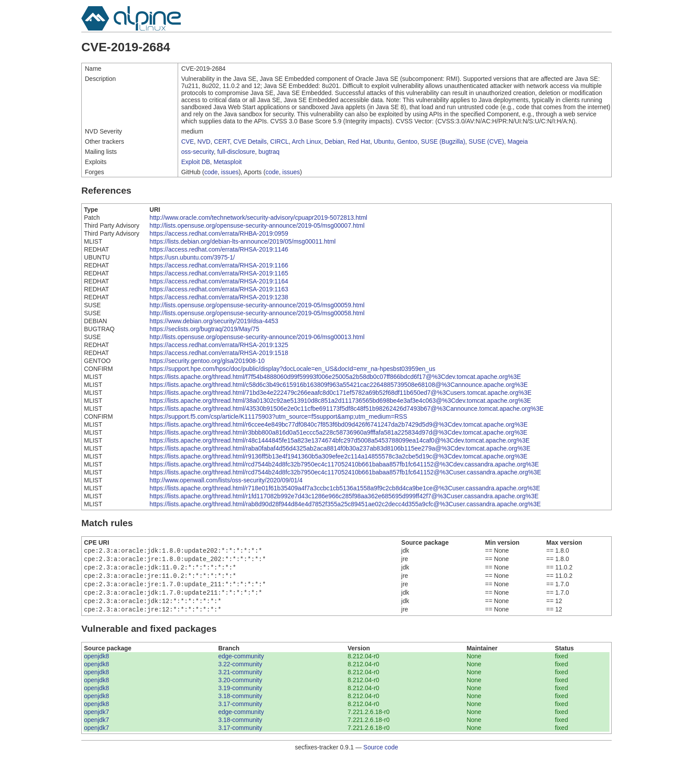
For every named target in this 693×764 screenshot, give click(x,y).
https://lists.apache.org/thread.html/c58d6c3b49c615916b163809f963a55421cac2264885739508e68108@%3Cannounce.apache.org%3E (338, 384)
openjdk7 (96, 718)
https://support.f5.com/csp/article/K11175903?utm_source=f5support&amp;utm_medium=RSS (278, 416)
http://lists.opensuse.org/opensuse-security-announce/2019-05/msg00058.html (256, 313)
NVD (204, 141)
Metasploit (227, 161)
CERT (222, 141)
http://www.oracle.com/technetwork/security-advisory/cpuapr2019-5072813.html (258, 217)
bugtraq (269, 151)
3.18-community (240, 703)
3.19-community (240, 695)
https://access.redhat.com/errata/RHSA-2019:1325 (218, 344)
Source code (380, 754)
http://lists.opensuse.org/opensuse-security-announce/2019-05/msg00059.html (256, 305)
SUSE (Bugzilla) (443, 141)
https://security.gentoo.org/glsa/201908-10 (206, 360)
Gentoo (407, 141)
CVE (187, 141)
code (210, 172)
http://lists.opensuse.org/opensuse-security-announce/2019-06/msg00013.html (256, 336)
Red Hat (358, 141)
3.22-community (240, 671)
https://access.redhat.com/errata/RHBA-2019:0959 (218, 233)
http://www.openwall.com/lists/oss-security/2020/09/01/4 (225, 480)
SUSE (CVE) (486, 141)
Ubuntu (384, 141)
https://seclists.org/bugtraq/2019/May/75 (204, 328)
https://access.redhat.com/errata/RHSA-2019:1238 (218, 297)
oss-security (197, 151)
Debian (334, 141)
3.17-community (240, 710)
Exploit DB (195, 161)
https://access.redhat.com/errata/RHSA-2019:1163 (218, 289)
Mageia (517, 141)
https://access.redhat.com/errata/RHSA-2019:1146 (218, 249)
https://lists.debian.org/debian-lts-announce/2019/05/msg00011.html (242, 241)
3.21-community (240, 679)
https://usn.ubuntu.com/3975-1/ (192, 257)
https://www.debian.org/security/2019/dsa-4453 (213, 321)
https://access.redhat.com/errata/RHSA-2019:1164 (218, 281)
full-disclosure (236, 151)
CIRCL (279, 141)
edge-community (241, 663)
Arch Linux (306, 141)
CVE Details (250, 141)
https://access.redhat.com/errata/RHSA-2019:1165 (218, 273)
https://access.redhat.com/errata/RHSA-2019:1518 (218, 352)
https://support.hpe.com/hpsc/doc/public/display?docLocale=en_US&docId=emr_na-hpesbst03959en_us (292, 368)
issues (230, 172)
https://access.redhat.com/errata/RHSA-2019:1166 (218, 265)
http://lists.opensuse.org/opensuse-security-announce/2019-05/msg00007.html (256, 225)
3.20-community (240, 687)
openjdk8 (96, 663)
